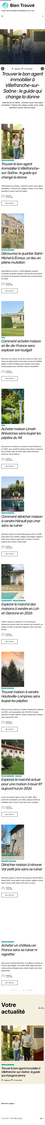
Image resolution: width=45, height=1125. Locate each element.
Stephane (17, 69)
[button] (42, 68)
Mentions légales (7, 1103)
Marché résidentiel (8, 1064)
